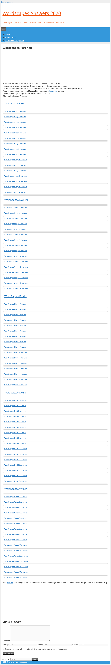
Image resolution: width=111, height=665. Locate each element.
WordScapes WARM (15, 488)
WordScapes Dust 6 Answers (15, 427)
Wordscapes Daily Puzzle (14, 41)
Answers (10, 583)
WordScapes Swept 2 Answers (15, 213)
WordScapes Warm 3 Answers (15, 507)
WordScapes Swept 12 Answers (16, 267)
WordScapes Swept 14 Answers (16, 278)
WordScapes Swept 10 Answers (16, 256)
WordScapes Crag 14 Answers (15, 181)
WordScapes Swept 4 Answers (15, 224)
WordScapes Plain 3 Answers (15, 315)
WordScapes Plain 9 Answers (15, 347)
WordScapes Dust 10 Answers (15, 449)
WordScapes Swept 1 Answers (15, 207)
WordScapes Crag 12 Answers (15, 171)
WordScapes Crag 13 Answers (15, 176)
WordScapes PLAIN (15, 296)
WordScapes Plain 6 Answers (15, 331)
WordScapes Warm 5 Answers (15, 518)
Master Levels (10, 37)
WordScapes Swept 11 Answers (16, 261)
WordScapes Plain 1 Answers (15, 304)
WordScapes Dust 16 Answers (15, 481)
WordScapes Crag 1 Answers (15, 111)
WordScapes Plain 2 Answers (15, 309)
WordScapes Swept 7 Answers (15, 240)
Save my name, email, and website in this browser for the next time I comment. (36, 649)
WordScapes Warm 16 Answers (16, 577)
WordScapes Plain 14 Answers (15, 374)
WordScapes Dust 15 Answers (15, 476)
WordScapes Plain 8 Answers (15, 342)
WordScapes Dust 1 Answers (15, 400)
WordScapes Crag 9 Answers (15, 154)
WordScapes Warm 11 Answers (16, 551)
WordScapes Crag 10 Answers (15, 160)
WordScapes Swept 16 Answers (16, 288)
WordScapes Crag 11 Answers (15, 165)
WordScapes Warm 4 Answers (15, 513)
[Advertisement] (20, 65)
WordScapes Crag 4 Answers (15, 127)
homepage (53, 91)
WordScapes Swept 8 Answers (15, 245)
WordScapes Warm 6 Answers (15, 524)
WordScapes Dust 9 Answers (15, 443)
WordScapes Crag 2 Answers (15, 117)
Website (75, 645)
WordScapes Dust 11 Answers (15, 454)
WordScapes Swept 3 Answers (15, 218)
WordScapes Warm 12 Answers (16, 556)
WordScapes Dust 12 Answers (15, 460)
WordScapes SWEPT (16, 199)
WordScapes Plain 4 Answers (15, 320)
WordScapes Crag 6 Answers (15, 138)
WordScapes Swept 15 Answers (16, 283)
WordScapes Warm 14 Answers (16, 567)
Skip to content (7, 2)
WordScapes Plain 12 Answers (15, 363)
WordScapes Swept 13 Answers (16, 272)
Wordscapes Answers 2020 (31, 13)
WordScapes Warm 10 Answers (16, 545)
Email (39, 645)
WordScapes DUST (15, 392)
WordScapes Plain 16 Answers (15, 385)
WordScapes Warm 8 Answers (15, 534)
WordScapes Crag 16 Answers (15, 192)
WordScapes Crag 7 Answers (15, 144)
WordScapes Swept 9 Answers (15, 251)
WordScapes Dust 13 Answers (15, 465)
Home (7, 34)
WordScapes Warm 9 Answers (15, 540)
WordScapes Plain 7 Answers (15, 336)
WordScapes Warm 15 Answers (16, 572)
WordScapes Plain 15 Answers (15, 379)
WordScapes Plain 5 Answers (15, 325)
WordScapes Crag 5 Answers (15, 133)
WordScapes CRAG (15, 103)
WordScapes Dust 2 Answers (15, 406)
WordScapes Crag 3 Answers (15, 122)
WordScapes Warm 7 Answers (15, 529)
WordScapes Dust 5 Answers (15, 422)
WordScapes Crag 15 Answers (15, 187)
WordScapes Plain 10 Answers (15, 352)
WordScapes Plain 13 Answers (15, 369)
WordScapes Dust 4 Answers (15, 416)
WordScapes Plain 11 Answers (15, 358)
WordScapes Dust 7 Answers (15, 433)
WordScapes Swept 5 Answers (15, 229)
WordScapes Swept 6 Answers (15, 234)
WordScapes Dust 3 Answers (15, 411)
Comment (6, 640)
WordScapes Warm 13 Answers (16, 561)
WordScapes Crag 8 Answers (15, 149)
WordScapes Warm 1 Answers (15, 497)
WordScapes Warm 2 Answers (15, 502)
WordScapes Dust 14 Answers (15, 470)
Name (5, 645)
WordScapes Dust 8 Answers (15, 438)
